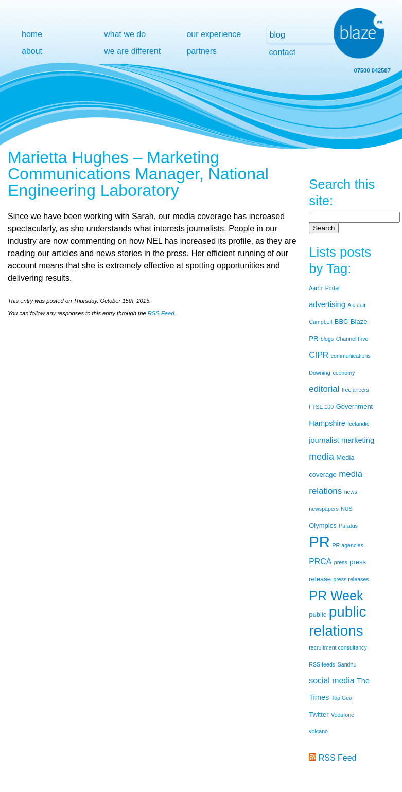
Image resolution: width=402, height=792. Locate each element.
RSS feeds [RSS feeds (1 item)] (322, 664)
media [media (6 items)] (321, 457)
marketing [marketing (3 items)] (357, 440)
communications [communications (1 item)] (351, 356)
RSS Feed (161, 313)
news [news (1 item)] (350, 492)
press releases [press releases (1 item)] (351, 579)
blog (277, 34)
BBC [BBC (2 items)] (341, 322)
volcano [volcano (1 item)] (318, 731)
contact (282, 52)
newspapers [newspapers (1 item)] (323, 509)
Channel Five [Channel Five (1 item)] (352, 339)
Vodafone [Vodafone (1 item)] (342, 715)
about (32, 51)
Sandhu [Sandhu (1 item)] (347, 664)
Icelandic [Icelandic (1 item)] (358, 424)
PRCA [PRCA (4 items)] (320, 561)
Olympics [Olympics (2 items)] (322, 525)
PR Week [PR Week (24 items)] (336, 595)
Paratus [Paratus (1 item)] (348, 526)
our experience (213, 34)
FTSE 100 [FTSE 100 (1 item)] (321, 407)
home (32, 34)
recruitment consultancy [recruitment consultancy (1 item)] (338, 647)
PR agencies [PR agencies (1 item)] (347, 545)
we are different (132, 51)
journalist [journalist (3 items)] (324, 440)
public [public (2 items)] (317, 614)
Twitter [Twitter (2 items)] (318, 714)
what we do (125, 34)
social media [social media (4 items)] (331, 680)
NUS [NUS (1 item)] (347, 509)
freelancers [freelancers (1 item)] (355, 390)
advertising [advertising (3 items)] (327, 304)
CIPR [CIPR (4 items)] (318, 355)
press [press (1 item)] (340, 562)
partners (201, 51)
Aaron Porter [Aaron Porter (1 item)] (324, 288)
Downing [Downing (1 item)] (319, 373)
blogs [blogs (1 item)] (327, 339)
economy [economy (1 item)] (344, 373)
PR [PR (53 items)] (319, 541)
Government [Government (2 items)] (354, 406)
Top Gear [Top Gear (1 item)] (342, 698)
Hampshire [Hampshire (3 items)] (327, 423)
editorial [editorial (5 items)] (324, 389)
